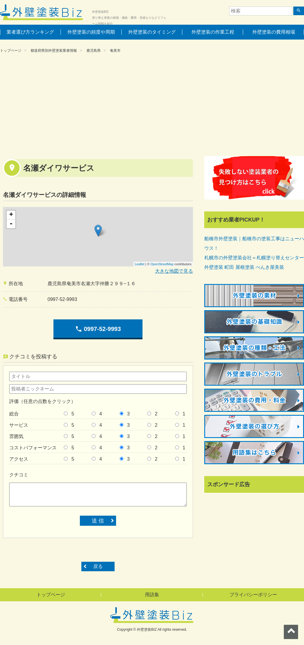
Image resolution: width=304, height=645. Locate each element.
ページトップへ (291, 632)
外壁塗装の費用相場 (273, 31)
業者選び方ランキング (30, 31)
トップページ (10, 50)
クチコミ (18, 474)
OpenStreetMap (162, 264)
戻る (98, 566)
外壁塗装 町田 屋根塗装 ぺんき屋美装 (244, 267)
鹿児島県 (93, 50)
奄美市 (115, 50)
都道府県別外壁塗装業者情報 (54, 50)
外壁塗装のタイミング (152, 31)
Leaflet (140, 264)
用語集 (152, 594)
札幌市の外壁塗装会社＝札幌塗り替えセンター (254, 257)
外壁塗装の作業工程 (212, 31)
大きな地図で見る (174, 271)
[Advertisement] (152, 105)
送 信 (98, 521)
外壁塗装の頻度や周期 (91, 31)
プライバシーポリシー (253, 594)
